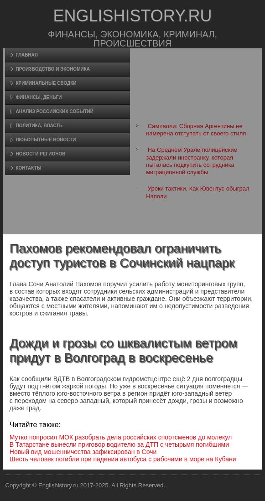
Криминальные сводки (46, 83)
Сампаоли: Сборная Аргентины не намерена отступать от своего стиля (196, 130)
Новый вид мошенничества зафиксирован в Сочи (83, 451)
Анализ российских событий (54, 111)
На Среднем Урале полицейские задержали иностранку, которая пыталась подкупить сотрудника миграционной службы (191, 161)
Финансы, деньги (39, 97)
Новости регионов (40, 153)
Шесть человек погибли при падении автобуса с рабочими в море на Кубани (123, 459)
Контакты (28, 167)
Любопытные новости (46, 139)
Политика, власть (39, 125)
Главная (27, 54)
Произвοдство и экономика (53, 69)
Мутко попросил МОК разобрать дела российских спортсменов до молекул (121, 437)
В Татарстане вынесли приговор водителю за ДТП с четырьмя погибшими (119, 444)
